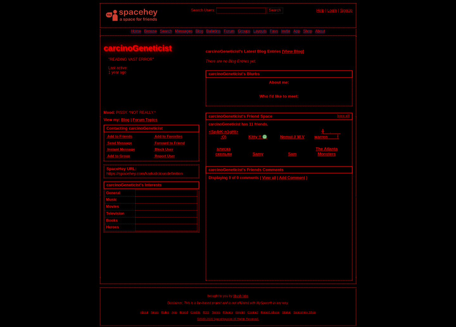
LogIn (332, 10)
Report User (164, 155)
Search (275, 10)
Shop (307, 31)
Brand (184, 311)
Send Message (119, 142)
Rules (165, 311)
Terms (216, 311)
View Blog (293, 50)
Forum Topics (145, 119)
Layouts (260, 31)
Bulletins (213, 31)
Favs (274, 31)
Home (136, 31)
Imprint (240, 311)
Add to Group (118, 155)
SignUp (346, 10)
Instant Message (120, 149)
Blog (199, 31)
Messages (184, 31)
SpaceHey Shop (305, 311)
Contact (253, 311)
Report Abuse (270, 311)
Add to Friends (119, 136)
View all (269, 177)
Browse (150, 31)
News (155, 311)
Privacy (228, 311)
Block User (163, 149)
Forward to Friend (169, 142)
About (320, 31)
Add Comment (292, 177)
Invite (285, 31)
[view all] (343, 115)
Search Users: (203, 10)
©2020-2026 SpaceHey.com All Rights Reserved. (228, 318)
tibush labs (240, 295)
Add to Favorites (168, 136)
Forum (229, 31)
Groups (244, 31)
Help (320, 10)
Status (286, 311)
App (296, 31)
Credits (195, 311)
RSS (206, 311)
